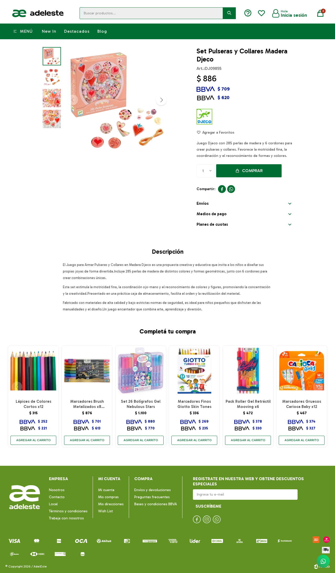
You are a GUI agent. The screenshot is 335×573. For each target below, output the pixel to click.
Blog (102, 31)
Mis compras (108, 497)
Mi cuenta (106, 490)
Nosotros (56, 490)
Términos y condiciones (68, 511)
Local (53, 504)
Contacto (57, 497)
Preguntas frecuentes (152, 497)
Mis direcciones (111, 504)
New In (49, 31)
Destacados (77, 31)
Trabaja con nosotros (66, 518)
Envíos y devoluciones (152, 490)
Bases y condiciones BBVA (155, 504)
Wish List (105, 511)
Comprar (252, 170)
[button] (161, 100)
